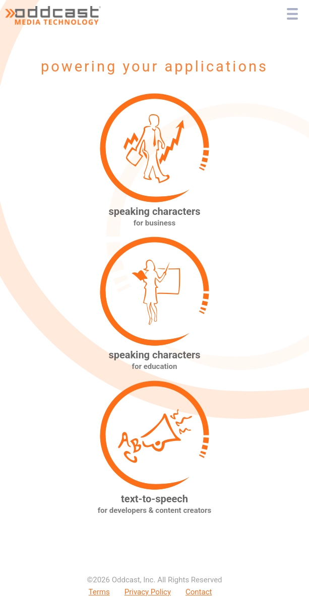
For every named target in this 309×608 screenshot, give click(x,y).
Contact (199, 591)
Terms (99, 591)
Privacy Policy (148, 591)
